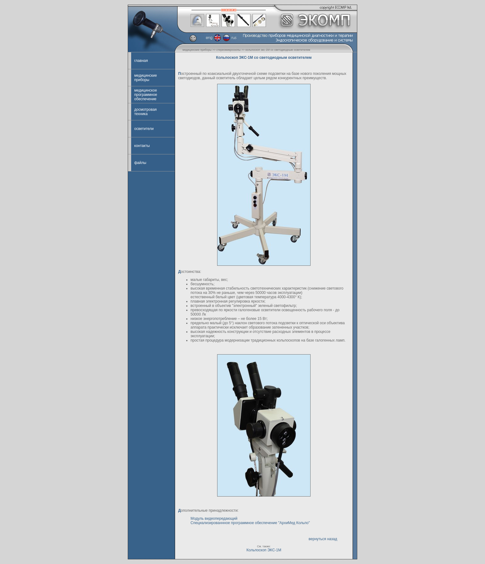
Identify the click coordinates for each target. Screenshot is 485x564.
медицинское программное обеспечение (145, 94)
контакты (142, 146)
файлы (140, 163)
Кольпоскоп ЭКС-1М (264, 550)
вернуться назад (323, 539)
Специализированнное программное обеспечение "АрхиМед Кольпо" (250, 523)
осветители (144, 129)
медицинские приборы (145, 77)
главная (141, 60)
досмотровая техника (145, 111)
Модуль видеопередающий (214, 518)
